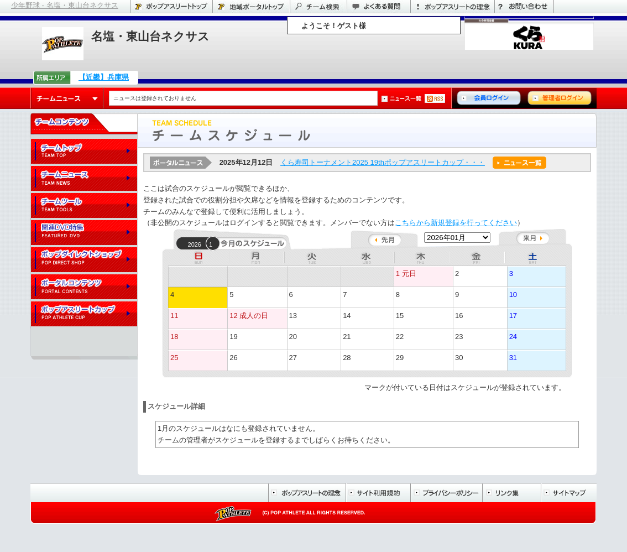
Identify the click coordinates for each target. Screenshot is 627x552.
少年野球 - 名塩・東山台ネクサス (64, 5)
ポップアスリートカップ (84, 314)
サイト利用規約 (378, 492)
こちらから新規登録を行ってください (456, 222)
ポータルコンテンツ (84, 287)
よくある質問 (378, 6)
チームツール (84, 206)
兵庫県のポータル (251, 6)
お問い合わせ (524, 6)
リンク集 (511, 492)
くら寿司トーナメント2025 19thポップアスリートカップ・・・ (382, 162)
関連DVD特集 (84, 233)
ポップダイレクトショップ (84, 260)
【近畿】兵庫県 (104, 77)
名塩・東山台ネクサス (150, 36)
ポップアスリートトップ (171, 6)
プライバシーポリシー (446, 492)
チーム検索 (318, 6)
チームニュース (67, 98)
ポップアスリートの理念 (452, 6)
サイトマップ (569, 492)
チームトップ (84, 151)
